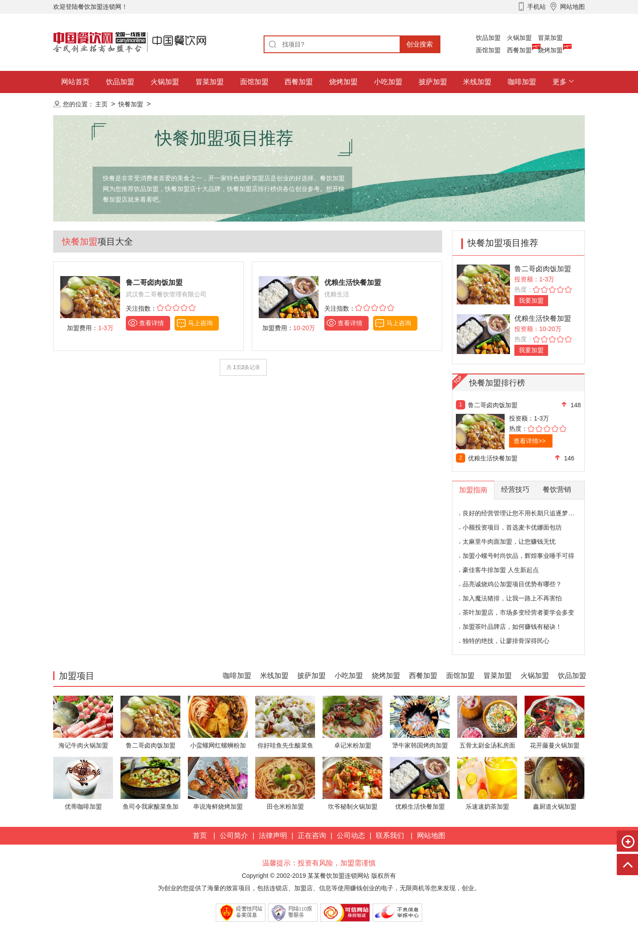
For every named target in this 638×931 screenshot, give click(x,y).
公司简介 (234, 835)
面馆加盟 (488, 50)
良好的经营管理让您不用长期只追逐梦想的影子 (528, 513)
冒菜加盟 (550, 37)
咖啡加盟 (522, 82)
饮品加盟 (488, 37)
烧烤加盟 (550, 50)
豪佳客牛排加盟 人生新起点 (501, 569)
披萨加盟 (433, 82)
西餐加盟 (519, 50)
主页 (101, 104)
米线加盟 (477, 82)
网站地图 (431, 835)
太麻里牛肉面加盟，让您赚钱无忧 (509, 541)
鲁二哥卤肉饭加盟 (542, 269)
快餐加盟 (130, 104)
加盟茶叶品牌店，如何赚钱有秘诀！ (512, 626)
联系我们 (390, 835)
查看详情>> (529, 440)
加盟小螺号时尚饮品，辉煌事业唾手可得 (518, 555)
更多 (559, 82)
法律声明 (273, 835)
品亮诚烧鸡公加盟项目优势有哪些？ (512, 584)
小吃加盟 (388, 82)
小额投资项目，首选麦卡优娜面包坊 (512, 527)
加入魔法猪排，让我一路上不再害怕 (512, 598)
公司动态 (351, 835)
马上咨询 (200, 323)
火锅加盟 (519, 37)
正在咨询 (312, 835)
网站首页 (75, 82)
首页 (200, 835)
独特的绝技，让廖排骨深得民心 (506, 640)
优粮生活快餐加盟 (542, 318)
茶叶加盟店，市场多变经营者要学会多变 (518, 612)
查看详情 (151, 323)
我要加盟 (531, 300)
